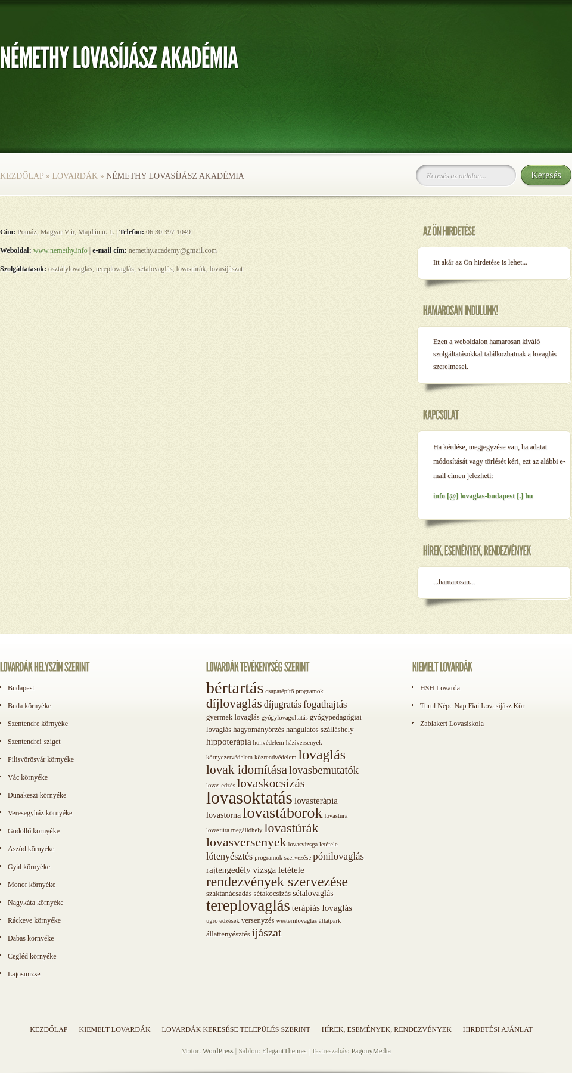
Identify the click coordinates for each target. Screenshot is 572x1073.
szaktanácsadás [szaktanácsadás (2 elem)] (229, 893)
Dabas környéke (31, 938)
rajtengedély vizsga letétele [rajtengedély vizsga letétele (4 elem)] (255, 869)
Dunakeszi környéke (37, 795)
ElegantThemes (284, 1051)
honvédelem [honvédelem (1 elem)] (268, 742)
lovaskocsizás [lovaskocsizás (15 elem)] (271, 783)
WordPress (218, 1051)
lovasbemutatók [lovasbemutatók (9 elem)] (324, 770)
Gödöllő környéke (34, 831)
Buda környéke (29, 706)
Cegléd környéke (32, 956)
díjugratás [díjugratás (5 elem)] (282, 704)
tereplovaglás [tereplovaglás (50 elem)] (248, 905)
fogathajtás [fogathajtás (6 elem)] (325, 704)
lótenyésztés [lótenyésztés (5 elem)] (229, 856)
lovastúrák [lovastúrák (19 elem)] (291, 828)
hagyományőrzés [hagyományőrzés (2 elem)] (258, 729)
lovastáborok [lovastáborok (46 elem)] (282, 812)
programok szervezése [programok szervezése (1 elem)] (282, 857)
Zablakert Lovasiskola (452, 724)
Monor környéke (31, 884)
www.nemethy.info (60, 250)
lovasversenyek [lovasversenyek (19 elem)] (246, 842)
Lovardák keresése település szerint (236, 1029)
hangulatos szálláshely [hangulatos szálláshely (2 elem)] (320, 729)
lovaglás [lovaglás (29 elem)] (322, 754)
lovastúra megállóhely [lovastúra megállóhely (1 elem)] (234, 830)
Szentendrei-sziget (34, 741)
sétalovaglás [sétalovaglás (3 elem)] (313, 893)
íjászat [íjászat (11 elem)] (267, 932)
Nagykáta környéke (36, 902)
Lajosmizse (24, 974)
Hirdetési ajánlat (498, 1029)
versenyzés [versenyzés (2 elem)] (258, 920)
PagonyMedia (371, 1051)
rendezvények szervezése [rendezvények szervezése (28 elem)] (277, 881)
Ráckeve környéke (34, 920)
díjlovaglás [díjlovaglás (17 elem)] (234, 703)
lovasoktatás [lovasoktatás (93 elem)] (249, 797)
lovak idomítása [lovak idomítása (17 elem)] (246, 769)
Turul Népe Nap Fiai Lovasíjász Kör (472, 706)
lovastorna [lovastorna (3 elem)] (223, 815)
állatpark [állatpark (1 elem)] (330, 920)
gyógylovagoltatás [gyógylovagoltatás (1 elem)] (285, 717)
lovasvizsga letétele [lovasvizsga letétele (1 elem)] (313, 844)
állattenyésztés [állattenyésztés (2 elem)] (228, 934)
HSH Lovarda (440, 688)
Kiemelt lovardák (114, 1029)
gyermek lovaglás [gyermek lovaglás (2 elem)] (233, 717)
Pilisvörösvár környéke (41, 759)
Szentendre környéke (38, 724)
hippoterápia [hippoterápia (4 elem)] (228, 741)
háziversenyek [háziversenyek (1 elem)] (304, 742)
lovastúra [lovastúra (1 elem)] (335, 815)
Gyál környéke (29, 867)
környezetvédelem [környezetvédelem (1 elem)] (229, 757)
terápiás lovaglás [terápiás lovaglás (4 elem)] (322, 908)
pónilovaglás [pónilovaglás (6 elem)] (338, 856)
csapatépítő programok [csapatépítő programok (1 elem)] (294, 691)
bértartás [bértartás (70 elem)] (234, 687)
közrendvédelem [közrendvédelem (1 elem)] (275, 757)
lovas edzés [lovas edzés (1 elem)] (220, 785)
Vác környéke (28, 777)
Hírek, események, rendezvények (387, 1029)
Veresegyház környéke (40, 813)
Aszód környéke (31, 849)
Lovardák (75, 176)
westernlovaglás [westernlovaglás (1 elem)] (296, 920)
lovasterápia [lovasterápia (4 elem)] (316, 800)
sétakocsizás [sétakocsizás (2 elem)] (272, 893)
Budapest (21, 688)
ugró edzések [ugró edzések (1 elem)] (223, 920)
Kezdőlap (21, 176)
